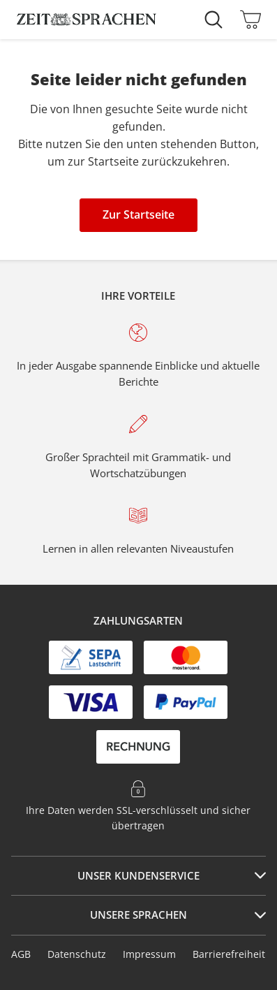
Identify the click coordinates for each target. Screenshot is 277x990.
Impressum (149, 954)
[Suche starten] (217, 19)
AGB (21, 954)
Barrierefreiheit (229, 954)
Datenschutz (76, 954)
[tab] (138, 876)
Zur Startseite (138, 214)
